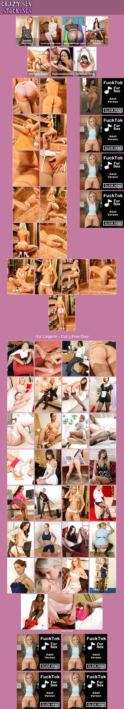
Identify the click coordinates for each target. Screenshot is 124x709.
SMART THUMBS (67, 631)
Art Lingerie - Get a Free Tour (62, 336)
